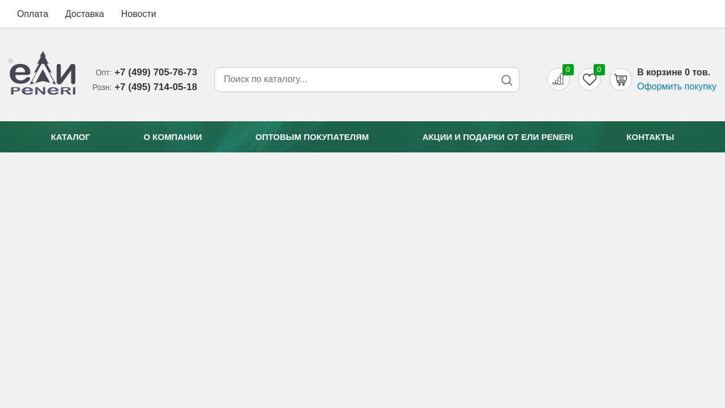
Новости (138, 14)
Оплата (32, 14)
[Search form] (353, 79)
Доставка (84, 14)
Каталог (70, 137)
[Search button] (506, 80)
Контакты (650, 137)
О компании (172, 137)
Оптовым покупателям (312, 137)
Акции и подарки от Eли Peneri (498, 137)
